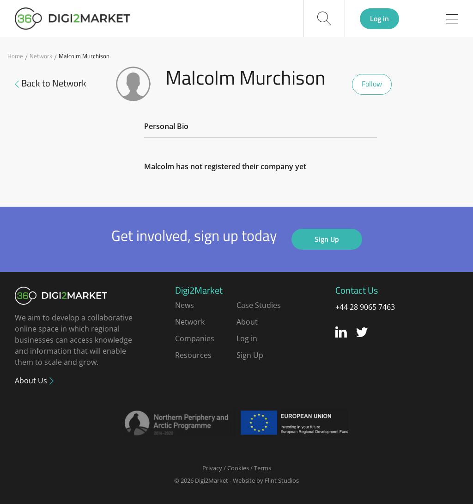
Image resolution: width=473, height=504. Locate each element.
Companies (194, 338)
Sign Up (327, 239)
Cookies (238, 468)
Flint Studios (282, 480)
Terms (262, 468)
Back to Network (50, 83)
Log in (379, 18)
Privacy (212, 468)
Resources (193, 355)
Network (41, 56)
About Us (32, 380)
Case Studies (258, 305)
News (184, 305)
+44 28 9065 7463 (365, 307)
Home (15, 56)
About (247, 322)
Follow (372, 83)
